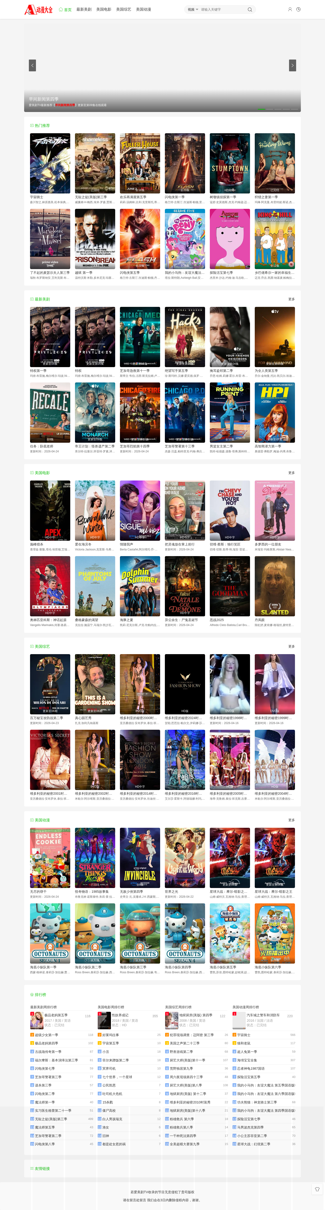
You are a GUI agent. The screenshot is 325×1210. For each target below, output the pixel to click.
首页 (65, 9)
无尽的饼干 (38, 891)
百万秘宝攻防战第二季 (46, 718)
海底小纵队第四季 (178, 967)
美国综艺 (123, 9)
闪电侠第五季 (130, 273)
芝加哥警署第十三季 (180, 446)
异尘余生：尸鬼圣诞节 (181, 620)
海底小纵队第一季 (43, 967)
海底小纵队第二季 (88, 967)
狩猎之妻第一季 (266, 197)
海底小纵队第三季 (133, 967)
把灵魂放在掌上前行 (180, 544)
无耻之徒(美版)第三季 (91, 197)
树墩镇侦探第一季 (223, 197)
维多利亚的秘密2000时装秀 (140, 718)
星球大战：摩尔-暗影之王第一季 (230, 891)
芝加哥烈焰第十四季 (135, 446)
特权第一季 (38, 371)
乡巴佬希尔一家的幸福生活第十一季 (275, 273)
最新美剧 (84, 9)
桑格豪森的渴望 (86, 620)
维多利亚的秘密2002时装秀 (95, 793)
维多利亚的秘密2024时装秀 (185, 718)
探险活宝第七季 (221, 273)
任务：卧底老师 (41, 446)
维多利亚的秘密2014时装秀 (140, 793)
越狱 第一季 (83, 273)
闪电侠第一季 (175, 197)
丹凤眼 (260, 620)
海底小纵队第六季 (268, 967)
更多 (291, 299)
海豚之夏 (126, 620)
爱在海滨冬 (83, 544)
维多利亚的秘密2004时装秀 (275, 793)
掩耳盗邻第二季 (221, 371)
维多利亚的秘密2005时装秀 (230, 793)
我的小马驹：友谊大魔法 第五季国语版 (185, 273)
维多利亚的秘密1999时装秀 (275, 718)
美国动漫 (143, 9)
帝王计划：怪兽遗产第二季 (95, 446)
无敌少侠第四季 (131, 891)
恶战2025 (217, 620)
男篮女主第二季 (221, 446)
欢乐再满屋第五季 (133, 197)
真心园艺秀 (83, 718)
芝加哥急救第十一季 (135, 371)
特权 (78, 371)
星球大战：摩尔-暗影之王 (273, 891)
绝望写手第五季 (176, 371)
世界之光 (171, 891)
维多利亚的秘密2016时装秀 (185, 793)
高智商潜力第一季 (268, 446)
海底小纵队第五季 (223, 967)
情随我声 (126, 544)
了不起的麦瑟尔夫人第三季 (50, 273)
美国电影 (103, 9)
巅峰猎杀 (36, 544)
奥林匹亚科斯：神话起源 (48, 620)
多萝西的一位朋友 (268, 544)
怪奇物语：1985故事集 (92, 891)
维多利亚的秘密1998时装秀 (230, 718)
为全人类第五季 (266, 371)
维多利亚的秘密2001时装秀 (50, 793)
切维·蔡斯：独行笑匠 (225, 544)
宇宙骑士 (36, 197)
